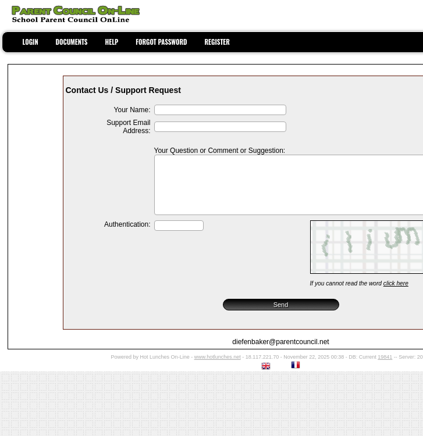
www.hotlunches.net (217, 357)
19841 (385, 357)
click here (395, 283)
